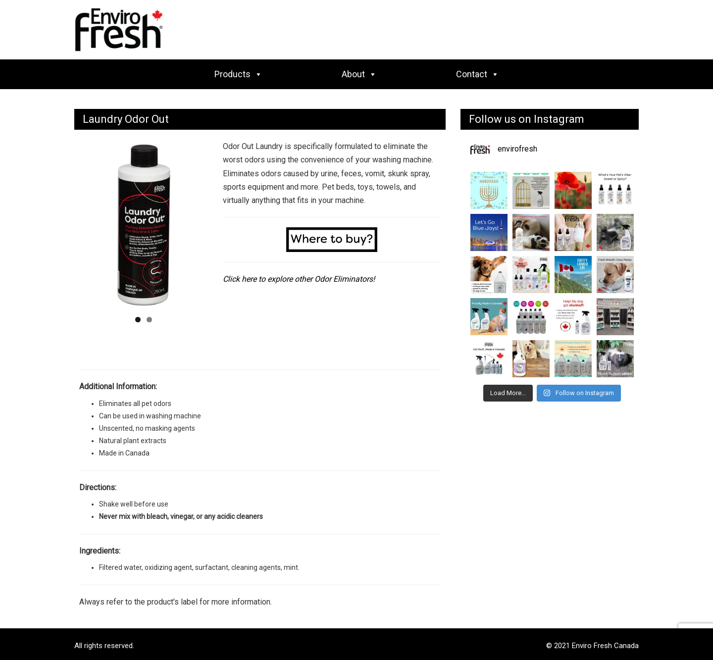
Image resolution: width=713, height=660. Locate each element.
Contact (477, 74)
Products (238, 74)
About (359, 74)
